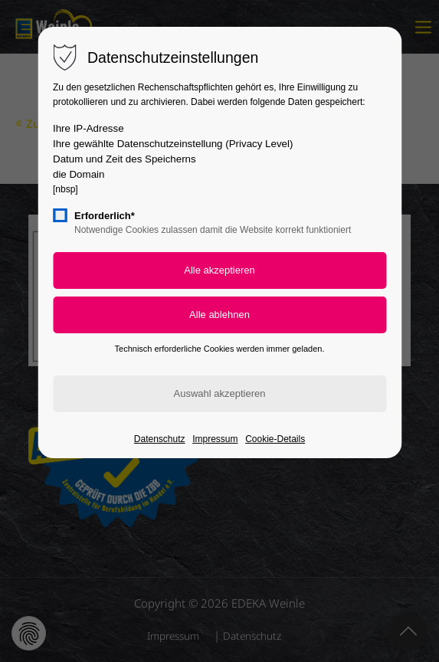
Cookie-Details (275, 439)
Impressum (215, 439)
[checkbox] (60, 215)
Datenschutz (159, 439)
